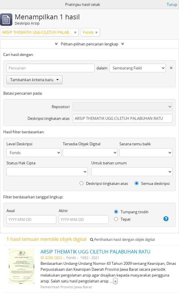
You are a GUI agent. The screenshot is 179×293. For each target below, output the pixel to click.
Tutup (172, 4)
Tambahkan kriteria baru (34, 79)
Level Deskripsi (19, 143)
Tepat (122, 219)
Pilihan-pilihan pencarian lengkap (89, 44)
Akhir (63, 210)
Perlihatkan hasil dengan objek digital (122, 239)
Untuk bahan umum (109, 163)
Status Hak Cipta (21, 163)
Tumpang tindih (131, 211)
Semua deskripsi (152, 183)
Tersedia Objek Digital (81, 143)
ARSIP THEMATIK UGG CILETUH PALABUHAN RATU (95, 251)
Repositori (61, 106)
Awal (10, 210)
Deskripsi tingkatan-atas (49, 118)
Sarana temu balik (135, 143)
